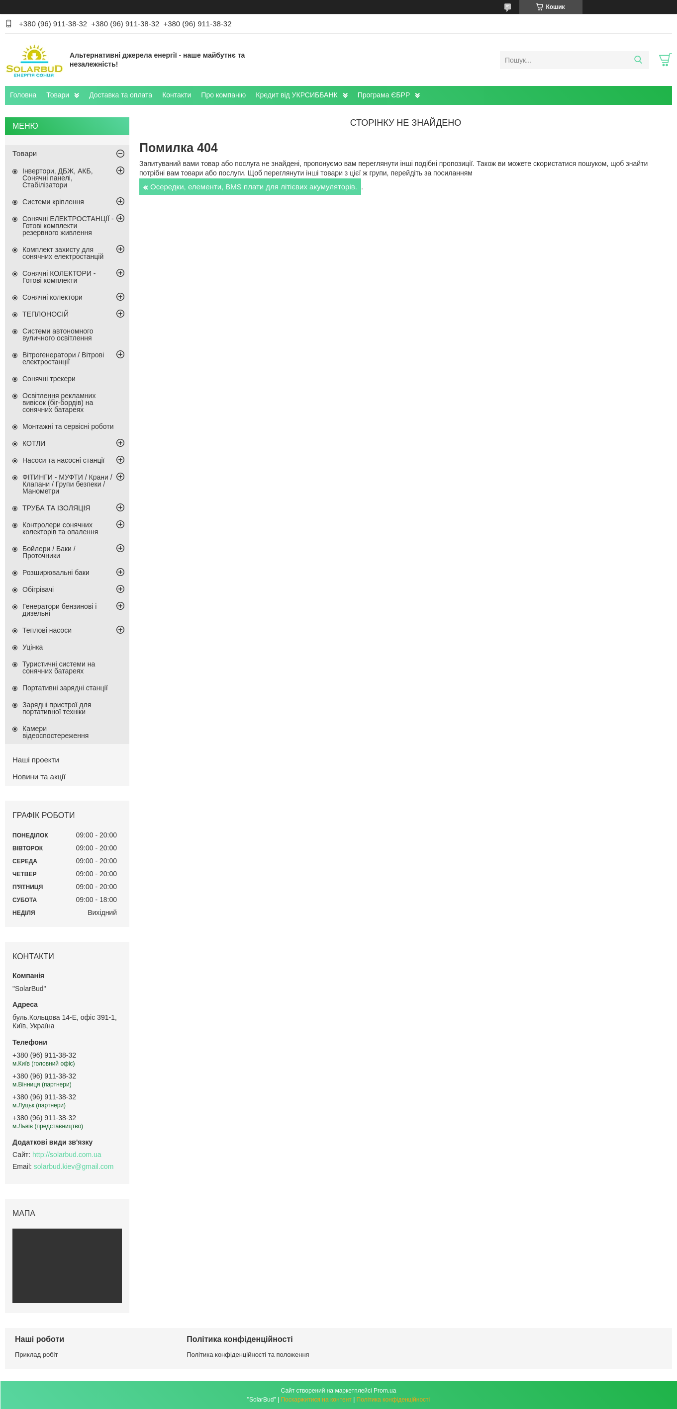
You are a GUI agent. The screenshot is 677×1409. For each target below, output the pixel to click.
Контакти (176, 95)
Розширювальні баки (56, 573)
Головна (23, 95)
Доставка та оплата (120, 95)
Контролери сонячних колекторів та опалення (60, 528)
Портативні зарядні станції (65, 688)
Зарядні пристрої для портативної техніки (56, 708)
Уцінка (32, 647)
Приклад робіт (36, 1354)
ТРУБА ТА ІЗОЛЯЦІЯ (56, 508)
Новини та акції (39, 776)
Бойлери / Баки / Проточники (49, 552)
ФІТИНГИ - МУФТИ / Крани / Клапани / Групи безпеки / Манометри (67, 484)
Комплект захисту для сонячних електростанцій (62, 253)
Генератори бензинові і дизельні (59, 609)
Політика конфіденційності (393, 1399)
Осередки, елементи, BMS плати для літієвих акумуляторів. (253, 186)
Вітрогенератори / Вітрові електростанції (63, 358)
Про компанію (223, 95)
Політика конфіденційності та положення (248, 1354)
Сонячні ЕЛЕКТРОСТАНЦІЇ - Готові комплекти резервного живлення (68, 226)
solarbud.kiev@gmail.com (74, 1166)
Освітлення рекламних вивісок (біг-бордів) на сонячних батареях (59, 403)
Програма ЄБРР (384, 95)
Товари (57, 95)
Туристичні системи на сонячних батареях (58, 667)
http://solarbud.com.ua (66, 1155)
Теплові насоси (47, 630)
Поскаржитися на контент (316, 1399)
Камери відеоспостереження (55, 732)
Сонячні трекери (49, 379)
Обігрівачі (38, 589)
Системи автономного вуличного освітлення (58, 334)
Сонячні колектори (52, 297)
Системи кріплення (53, 202)
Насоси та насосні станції (63, 460)
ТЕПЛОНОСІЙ (45, 314)
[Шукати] (638, 60)
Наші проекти (35, 759)
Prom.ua (385, 1390)
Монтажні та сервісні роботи (68, 426)
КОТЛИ (33, 443)
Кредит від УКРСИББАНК (296, 95)
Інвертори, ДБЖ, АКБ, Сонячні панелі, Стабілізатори (57, 178)
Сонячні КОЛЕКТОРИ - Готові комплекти (59, 276)
